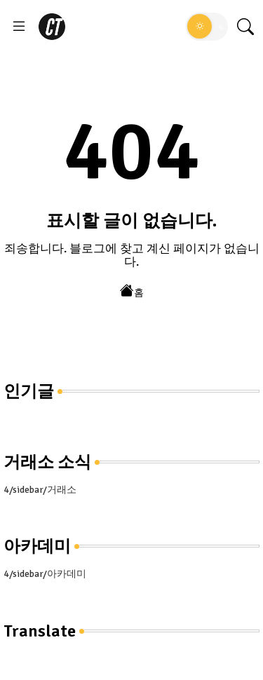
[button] (207, 27)
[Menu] (19, 27)
